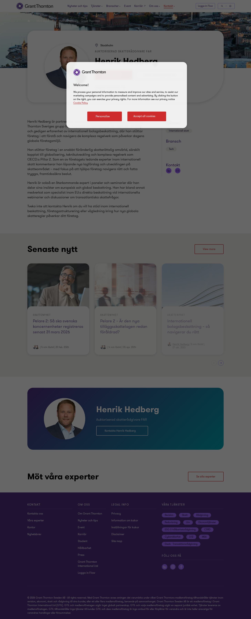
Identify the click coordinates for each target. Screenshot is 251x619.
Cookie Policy (80, 103)
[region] (126, 95)
